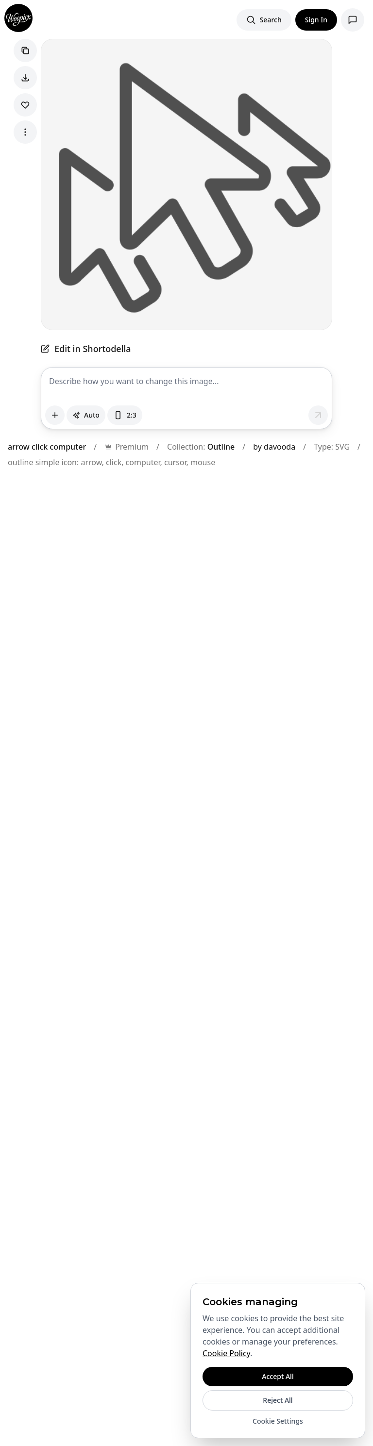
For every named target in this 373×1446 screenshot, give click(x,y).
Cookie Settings (278, 1421)
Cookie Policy (226, 1353)
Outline (221, 446)
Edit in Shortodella (86, 348)
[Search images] (264, 20)
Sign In (316, 19)
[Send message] (318, 415)
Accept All (277, 1376)
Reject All (277, 1400)
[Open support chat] (352, 20)
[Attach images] (55, 415)
